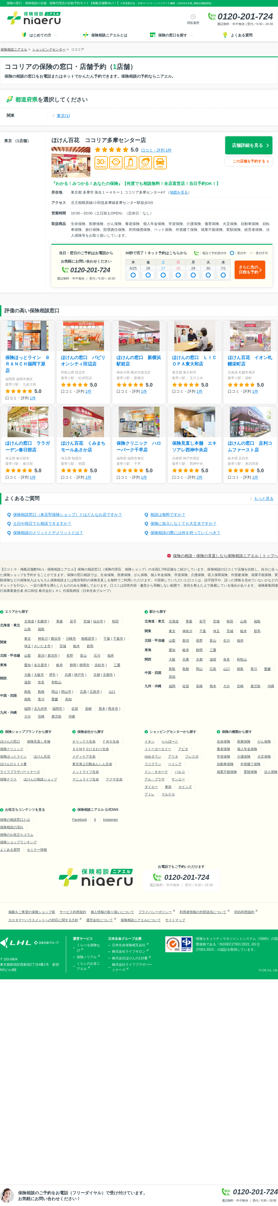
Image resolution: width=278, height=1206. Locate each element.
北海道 (29, 621)
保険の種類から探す (237, 732)
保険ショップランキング (18, 842)
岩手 (73, 621)
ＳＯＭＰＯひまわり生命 (90, 749)
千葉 (106, 639)
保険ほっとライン (13, 756)
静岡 (73, 665)
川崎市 (71, 639)
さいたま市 (42, 646)
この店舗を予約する (249, 161)
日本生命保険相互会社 (128, 945)
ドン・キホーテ (156, 772)
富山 (83, 656)
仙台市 (98, 621)
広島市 (95, 692)
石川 (97, 656)
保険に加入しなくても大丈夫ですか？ (183, 523)
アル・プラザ (155, 779)
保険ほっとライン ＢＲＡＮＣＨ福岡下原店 (27, 364)
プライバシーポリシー (155, 912)
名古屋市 (40, 665)
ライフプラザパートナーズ (20, 772)
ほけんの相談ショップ (40, 779)
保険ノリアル (87, 957)
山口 (112, 692)
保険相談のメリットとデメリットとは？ (48, 532)
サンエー (178, 779)
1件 (33, 398)
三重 (117, 665)
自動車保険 (225, 764)
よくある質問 (10, 850)
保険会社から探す (90, 732)
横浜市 (56, 639)
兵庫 (68, 675)
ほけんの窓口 (10, 741)
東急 (168, 787)
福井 (110, 656)
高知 (68, 699)
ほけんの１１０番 (13, 764)
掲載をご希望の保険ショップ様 (31, 912)
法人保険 (270, 772)
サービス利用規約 (72, 912)
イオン (150, 741)
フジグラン (153, 764)
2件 (200, 477)
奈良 (41, 682)
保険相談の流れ (11, 827)
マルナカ (168, 794)
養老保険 (223, 749)
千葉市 (118, 639)
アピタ (183, 749)
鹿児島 (56, 716)
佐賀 (74, 709)
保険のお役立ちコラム (16, 835)
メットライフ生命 (85, 772)
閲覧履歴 (193, 22)
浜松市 (100, 665)
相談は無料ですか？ (167, 514)
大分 (27, 716)
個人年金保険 (247, 749)
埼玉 (27, 646)
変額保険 (250, 772)
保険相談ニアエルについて (141, 920)
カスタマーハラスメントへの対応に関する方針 (43, 920)
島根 (41, 692)
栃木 (76, 646)
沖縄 (71, 716)
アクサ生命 (114, 779)
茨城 (62, 646)
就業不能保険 (227, 772)
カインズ (185, 787)
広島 (83, 692)
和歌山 (56, 682)
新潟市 (53, 656)
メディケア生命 (84, 756)
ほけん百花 (42, 756)
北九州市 (40, 709)
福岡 (27, 709)
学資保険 (223, 756)
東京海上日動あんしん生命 (92, 764)
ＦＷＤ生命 (111, 741)
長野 (69, 656)
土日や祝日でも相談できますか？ (42, 523)
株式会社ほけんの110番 (130, 958)
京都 (96, 675)
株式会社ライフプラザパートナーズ (132, 967)
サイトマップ (175, 920)
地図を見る (179, 192)
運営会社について (99, 920)
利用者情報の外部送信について (203, 912)
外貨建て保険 (250, 764)
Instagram (110, 820)
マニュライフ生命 (85, 779)
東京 (27, 639)
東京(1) (63, 115)
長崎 (88, 709)
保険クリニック (11, 749)
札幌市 (42, 621)
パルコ (180, 772)
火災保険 (264, 756)
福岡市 (57, 709)
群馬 (90, 646)
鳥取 (27, 692)
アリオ (173, 756)
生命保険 (223, 741)
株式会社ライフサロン (128, 951)
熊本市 (113, 709)
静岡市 (85, 665)
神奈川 (43, 639)
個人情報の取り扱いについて (112, 912)
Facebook (79, 820)
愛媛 (54, 699)
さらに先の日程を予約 (248, 269)
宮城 (86, 621)
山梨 (27, 656)
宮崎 (41, 716)
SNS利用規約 (244, 912)
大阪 (27, 675)
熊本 (102, 709)
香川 (41, 699)
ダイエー (151, 787)
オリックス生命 (84, 741)
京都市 (108, 675)
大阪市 (39, 675)
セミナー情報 (37, 850)
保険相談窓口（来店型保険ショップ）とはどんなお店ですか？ (67, 514)
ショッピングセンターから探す (173, 732)
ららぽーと (170, 741)
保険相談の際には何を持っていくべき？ (185, 532)
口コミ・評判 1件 (156, 150)
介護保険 (243, 756)
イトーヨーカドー (158, 749)
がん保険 (264, 741)
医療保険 (243, 741)
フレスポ (191, 756)
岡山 (54, 692)
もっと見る (264, 498)
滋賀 (27, 682)
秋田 (115, 621)
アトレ (150, 794)
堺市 (52, 675)
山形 (27, 629)
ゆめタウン (153, 756)
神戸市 (79, 675)
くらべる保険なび (88, 947)
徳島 (27, 699)
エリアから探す (16, 612)
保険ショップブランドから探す (28, 732)
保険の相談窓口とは (15, 820)
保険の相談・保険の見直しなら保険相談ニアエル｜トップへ (225, 555)
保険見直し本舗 (38, 741)
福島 (41, 629)
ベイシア (175, 764)
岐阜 (59, 665)
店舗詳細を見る (247, 145)
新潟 (41, 656)
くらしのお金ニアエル (88, 966)
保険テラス (8, 779)
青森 (59, 621)
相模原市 (88, 639)
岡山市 (66, 692)
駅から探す (158, 612)
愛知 (27, 665)
